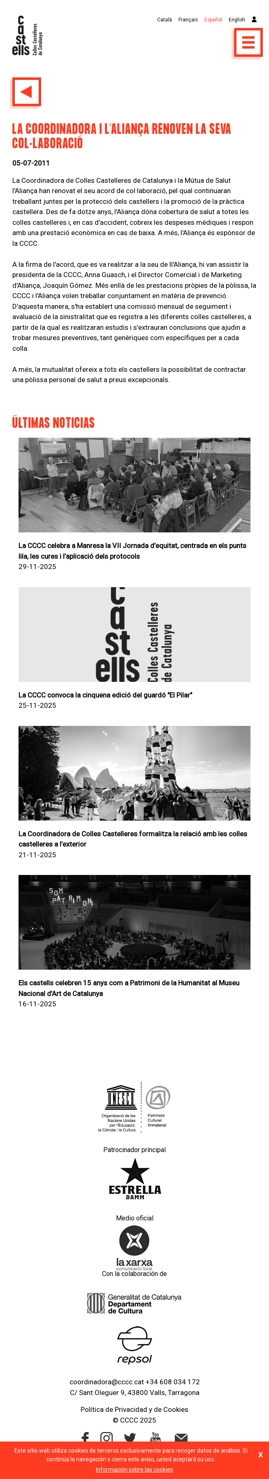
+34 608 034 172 (173, 1382)
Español (213, 20)
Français (188, 20)
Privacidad (131, 1409)
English (237, 20)
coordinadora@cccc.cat (107, 1382)
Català (164, 20)
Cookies (175, 1409)
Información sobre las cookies (134, 1469)
